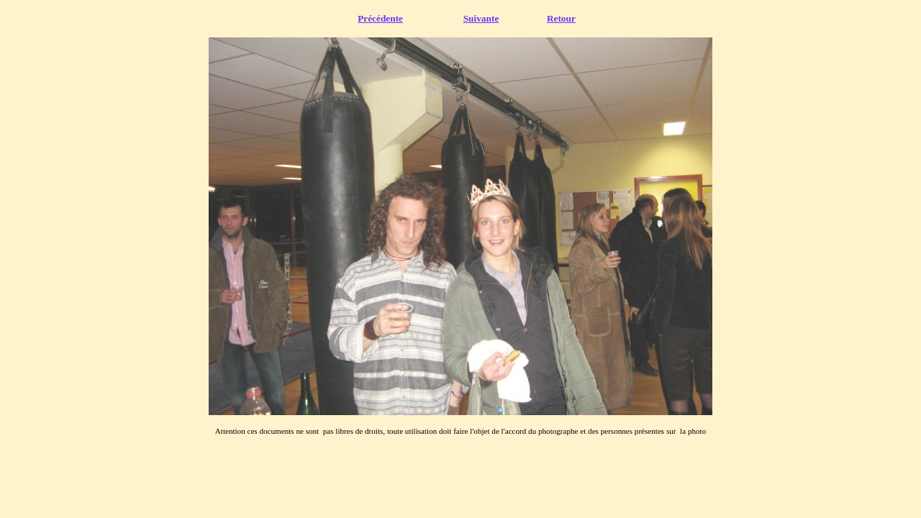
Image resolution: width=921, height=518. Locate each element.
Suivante (481, 18)
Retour (561, 18)
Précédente (380, 18)
